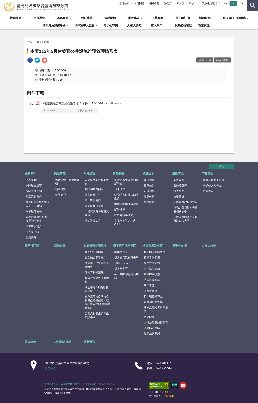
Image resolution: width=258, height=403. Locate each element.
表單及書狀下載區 (213, 179)
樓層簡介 (60, 194)
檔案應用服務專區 (54, 25)
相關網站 (149, 202)
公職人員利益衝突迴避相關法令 (185, 209)
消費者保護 (150, 290)
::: (3, 2)
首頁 (29, 42)
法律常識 (149, 285)
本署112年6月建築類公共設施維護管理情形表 (74, 51)
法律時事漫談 (152, 274)
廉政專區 (134, 18)
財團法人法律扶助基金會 (126, 196)
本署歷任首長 (34, 211)
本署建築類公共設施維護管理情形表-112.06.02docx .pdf (81, 104)
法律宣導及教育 (85, 25)
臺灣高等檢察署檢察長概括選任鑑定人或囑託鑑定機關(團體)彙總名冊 (97, 302)
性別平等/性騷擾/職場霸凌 (97, 289)
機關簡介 (15, 18)
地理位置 (50, 368)
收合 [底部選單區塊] (221, 166)
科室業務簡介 (34, 196)
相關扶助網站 (152, 263)
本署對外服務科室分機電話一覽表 (38, 218)
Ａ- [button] (225, 3)
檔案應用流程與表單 (126, 257)
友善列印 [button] (224, 59)
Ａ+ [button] (241, 3)
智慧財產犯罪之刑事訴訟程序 (126, 181)
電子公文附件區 (212, 185)
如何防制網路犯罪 (154, 252)
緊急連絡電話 (209, 3)
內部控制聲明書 (94, 252)
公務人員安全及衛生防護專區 (97, 315)
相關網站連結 (183, 25)
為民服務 (63, 18)
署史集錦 (31, 237)
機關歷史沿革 (34, 185)
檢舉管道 (178, 196)
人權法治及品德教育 (156, 322)
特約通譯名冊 (93, 220)
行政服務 (149, 190)
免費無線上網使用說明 (67, 181)
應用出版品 (121, 263)
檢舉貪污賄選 (152, 257)
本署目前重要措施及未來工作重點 (38, 203)
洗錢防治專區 (152, 327)
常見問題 (139, 3)
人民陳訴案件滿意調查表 (97, 213)
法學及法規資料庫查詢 (156, 309)
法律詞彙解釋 (152, 279)
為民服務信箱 (89, 383)
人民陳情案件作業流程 (97, 181)
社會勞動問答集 (153, 301)
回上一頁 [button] (206, 59)
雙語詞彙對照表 (94, 189)
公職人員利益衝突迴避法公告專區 (185, 218)
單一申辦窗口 (93, 200)
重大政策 (156, 25)
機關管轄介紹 (34, 190)
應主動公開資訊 (94, 257)
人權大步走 (134, 25)
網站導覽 (154, 3)
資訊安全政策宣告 (70, 383)
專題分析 (149, 196)
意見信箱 (124, 3)
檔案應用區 (121, 252)
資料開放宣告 (51, 383)
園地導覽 (149, 179)
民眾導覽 (39, 18)
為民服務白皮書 (94, 205)
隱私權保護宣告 (107, 383)
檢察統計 (149, 185)
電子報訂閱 (182, 18)
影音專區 (208, 190)
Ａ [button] (233, 3)
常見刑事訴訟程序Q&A (125, 222)
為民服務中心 (93, 194)
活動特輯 (205, 18)
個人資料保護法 (94, 272)
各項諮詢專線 (152, 268)
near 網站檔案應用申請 (126, 275)
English (193, 3)
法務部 (168, 3)
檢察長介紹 (32, 179)
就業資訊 (204, 25)
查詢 (252, 5)
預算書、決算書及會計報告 (97, 264)
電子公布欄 (111, 25)
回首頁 (180, 3)
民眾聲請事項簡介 (125, 215)
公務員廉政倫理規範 (185, 202)
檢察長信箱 (32, 231)
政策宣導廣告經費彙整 (97, 279)
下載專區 (157, 18)
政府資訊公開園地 (234, 18)
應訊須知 (119, 189)
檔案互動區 (121, 268)
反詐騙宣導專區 (153, 296)
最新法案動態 (152, 333)
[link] (30, 60)
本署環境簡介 (34, 226)
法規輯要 (178, 190)
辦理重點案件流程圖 (126, 204)
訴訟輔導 (86, 18)
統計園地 (110, 18)
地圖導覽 (60, 189)
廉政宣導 (178, 179)
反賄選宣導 (180, 185)
